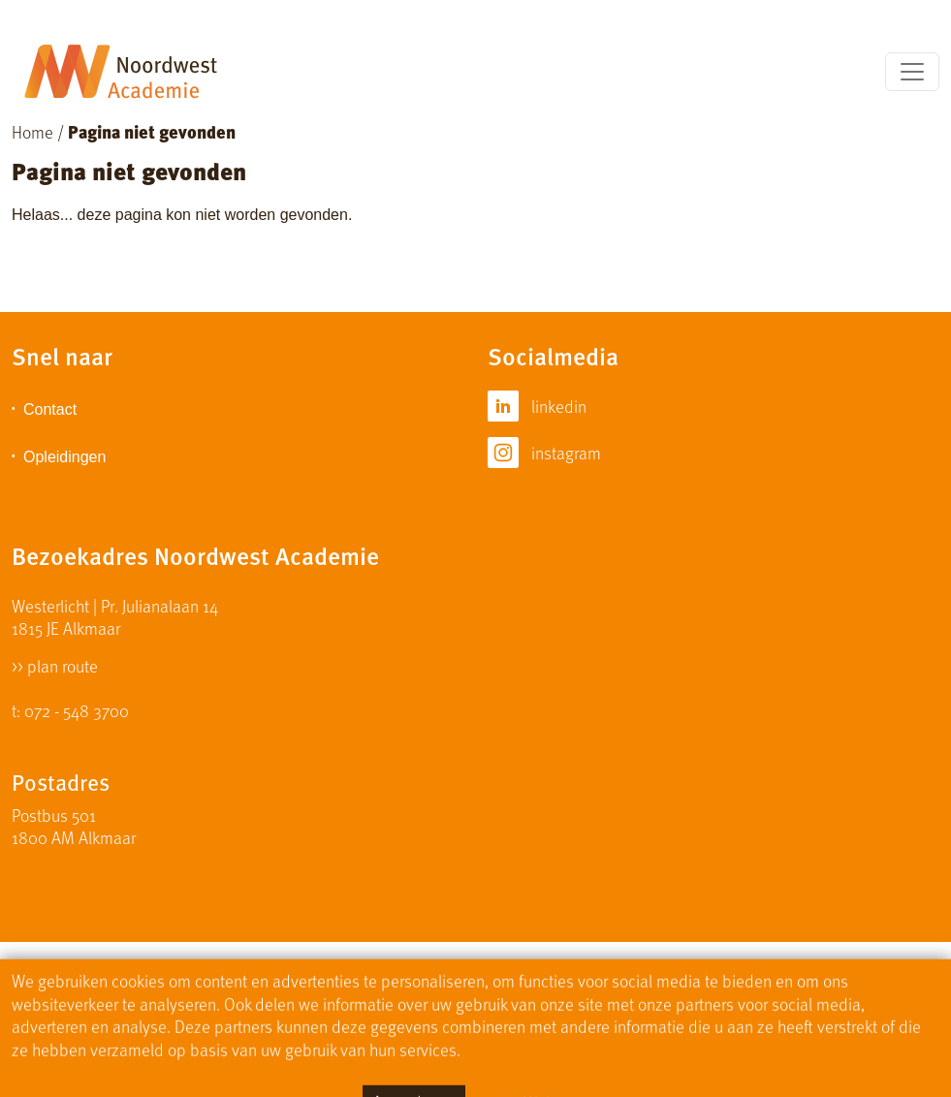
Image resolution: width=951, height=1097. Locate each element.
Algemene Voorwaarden (729, 992)
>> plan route (55, 664)
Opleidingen (64, 457)
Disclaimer (441, 992)
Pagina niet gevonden (152, 131)
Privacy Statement (564, 992)
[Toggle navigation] (912, 71)
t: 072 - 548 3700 (70, 710)
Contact (50, 409)
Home (32, 131)
